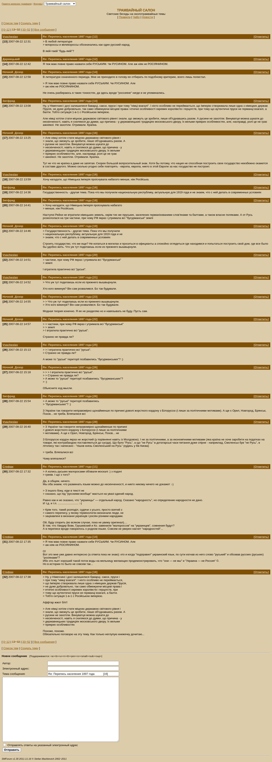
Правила (124, 17)
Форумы (37, 4)
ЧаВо (136, 17)
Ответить (261, 36)
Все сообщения (44, 29)
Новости (147, 17)
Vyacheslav (10, 36)
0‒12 (6, 29)
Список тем (10, 23)
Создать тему (29, 23)
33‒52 (26, 29)
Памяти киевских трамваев (16, 4)
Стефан (8, 466)
